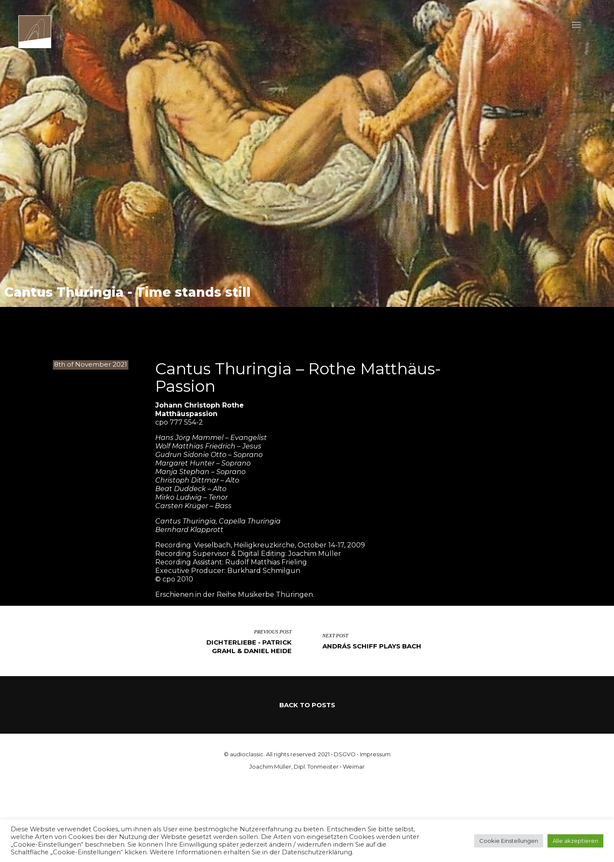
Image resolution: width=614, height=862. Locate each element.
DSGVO (345, 754)
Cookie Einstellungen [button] (508, 840)
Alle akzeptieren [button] (575, 840)
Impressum (375, 754)
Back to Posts (307, 705)
